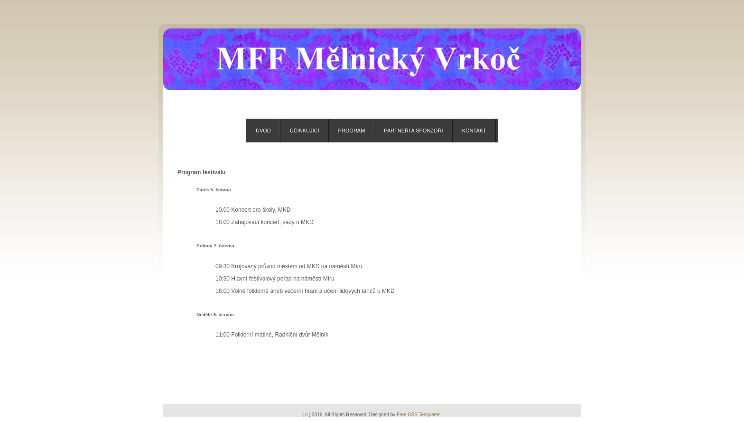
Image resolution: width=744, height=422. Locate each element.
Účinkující (304, 130)
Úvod (263, 130)
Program (351, 130)
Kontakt (474, 130)
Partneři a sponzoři (413, 130)
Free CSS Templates (418, 414)
